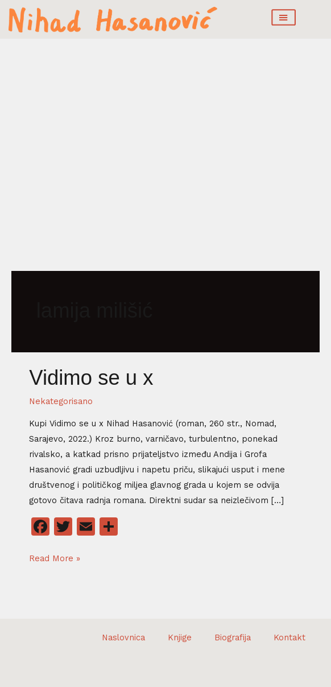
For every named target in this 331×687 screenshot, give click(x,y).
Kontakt (289, 637)
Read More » (54, 557)
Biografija (232, 637)
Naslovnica (123, 637)
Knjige (180, 637)
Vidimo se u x (91, 377)
